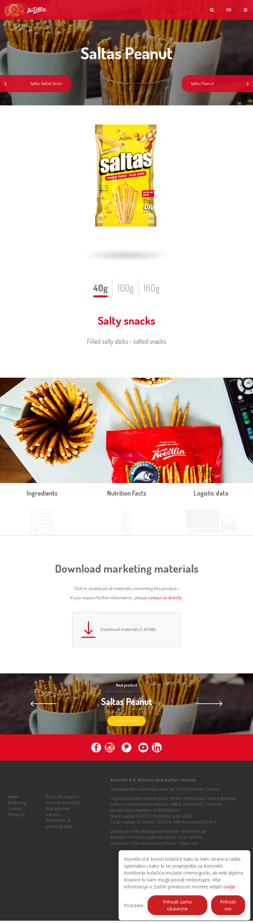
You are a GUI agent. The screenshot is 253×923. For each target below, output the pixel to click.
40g (100, 288)
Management (58, 814)
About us (16, 820)
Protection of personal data (59, 829)
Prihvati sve (228, 905)
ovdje (229, 886)
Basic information (62, 802)
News (13, 802)
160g (151, 288)
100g (125, 288)
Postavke (134, 905)
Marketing (17, 808)
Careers (53, 820)
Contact (15, 814)
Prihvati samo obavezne (177, 905)
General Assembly (63, 808)
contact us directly (165, 598)
